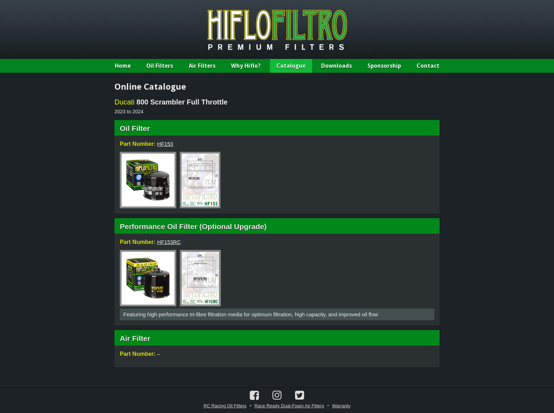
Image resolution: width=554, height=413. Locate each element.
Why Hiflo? (246, 65)
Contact (428, 65)
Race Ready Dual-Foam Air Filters (289, 405)
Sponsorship (384, 65)
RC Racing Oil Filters (225, 405)
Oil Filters (159, 65)
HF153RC (169, 242)
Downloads (336, 65)
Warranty (341, 405)
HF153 (165, 144)
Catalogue (291, 65)
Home (123, 65)
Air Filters (202, 65)
